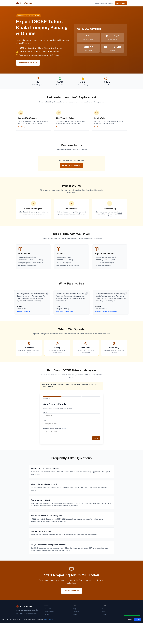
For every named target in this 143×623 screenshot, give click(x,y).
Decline (129, 619)
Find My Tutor (121, 3)
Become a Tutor (49, 611)
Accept (138, 619)
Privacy (104, 609)
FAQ (74, 609)
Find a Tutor (48, 609)
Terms (103, 611)
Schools (46, 614)
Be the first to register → (71, 165)
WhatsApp (76, 611)
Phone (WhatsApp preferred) (55, 428)
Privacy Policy (48, 619)
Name (45, 412)
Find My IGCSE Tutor (28, 63)
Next (96, 438)
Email (45, 420)
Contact (104, 614)
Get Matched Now (71, 591)
